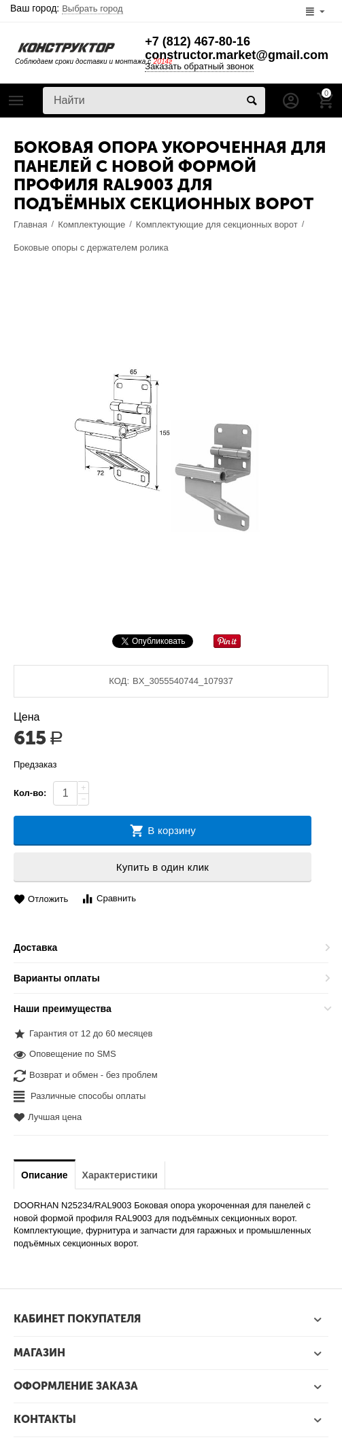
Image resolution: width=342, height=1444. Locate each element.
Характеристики (120, 1175)
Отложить (41, 899)
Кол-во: (30, 793)
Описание (44, 1175)
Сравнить (108, 898)
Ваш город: (66, 8)
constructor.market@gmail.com (236, 55)
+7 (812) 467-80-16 (197, 41)
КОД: (119, 681)
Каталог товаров (16, 100)
